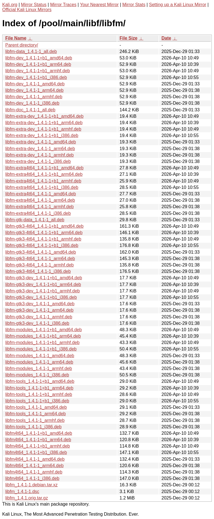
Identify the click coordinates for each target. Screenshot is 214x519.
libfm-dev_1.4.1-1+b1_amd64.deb (38, 58)
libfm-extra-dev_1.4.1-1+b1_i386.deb (41, 135)
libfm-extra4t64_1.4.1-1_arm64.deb (40, 200)
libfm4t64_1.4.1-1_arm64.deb (34, 465)
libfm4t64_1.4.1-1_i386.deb (32, 478)
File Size (128, 38)
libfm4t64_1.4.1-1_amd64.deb (35, 459)
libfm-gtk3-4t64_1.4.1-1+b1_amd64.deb (44, 226)
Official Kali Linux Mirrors (27, 9)
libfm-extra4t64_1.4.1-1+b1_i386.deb (41, 187)
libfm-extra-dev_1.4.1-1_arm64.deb (40, 148)
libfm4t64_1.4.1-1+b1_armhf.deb (37, 446)
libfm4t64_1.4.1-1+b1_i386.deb (36, 452)
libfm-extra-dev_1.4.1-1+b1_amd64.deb (44, 116)
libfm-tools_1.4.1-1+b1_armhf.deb (38, 394)
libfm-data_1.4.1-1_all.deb (31, 51)
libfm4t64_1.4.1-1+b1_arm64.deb (38, 439)
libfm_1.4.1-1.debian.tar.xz (31, 484)
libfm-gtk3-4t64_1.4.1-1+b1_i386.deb (41, 245)
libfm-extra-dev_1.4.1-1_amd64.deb (40, 142)
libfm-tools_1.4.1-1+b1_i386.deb (37, 400)
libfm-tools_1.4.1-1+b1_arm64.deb (39, 388)
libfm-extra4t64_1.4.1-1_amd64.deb (40, 193)
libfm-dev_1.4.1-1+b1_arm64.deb (38, 64)
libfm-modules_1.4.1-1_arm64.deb (39, 362)
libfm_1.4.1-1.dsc (22, 491)
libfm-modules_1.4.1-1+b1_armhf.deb (42, 342)
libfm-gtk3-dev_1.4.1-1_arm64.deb (39, 310)
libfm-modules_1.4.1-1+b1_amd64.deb (43, 329)
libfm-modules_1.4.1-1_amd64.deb (39, 355)
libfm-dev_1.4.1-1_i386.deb (32, 103)
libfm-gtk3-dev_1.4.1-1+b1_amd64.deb (43, 277)
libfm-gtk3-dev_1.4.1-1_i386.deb (37, 323)
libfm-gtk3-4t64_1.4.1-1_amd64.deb (40, 252)
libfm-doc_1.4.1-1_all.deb (30, 109)
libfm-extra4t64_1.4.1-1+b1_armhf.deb (43, 181)
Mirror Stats (133, 4)
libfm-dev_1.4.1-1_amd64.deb (35, 83)
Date (166, 38)
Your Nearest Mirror (99, 4)
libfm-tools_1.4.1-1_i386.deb (33, 426)
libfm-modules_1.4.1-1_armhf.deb (38, 368)
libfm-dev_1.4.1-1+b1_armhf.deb (37, 70)
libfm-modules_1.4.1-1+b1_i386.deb (41, 349)
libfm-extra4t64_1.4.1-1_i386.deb (38, 213)
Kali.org (9, 4)
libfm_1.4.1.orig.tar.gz (26, 498)
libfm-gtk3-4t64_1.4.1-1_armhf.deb (39, 265)
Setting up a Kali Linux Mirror (177, 4)
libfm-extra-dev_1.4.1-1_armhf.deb (39, 155)
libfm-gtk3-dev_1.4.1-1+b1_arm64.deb (43, 284)
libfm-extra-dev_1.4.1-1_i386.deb (38, 161)
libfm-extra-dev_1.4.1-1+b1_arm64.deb (43, 122)
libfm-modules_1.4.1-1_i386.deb (37, 375)
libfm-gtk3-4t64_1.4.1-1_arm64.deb (40, 258)
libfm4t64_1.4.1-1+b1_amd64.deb (38, 433)
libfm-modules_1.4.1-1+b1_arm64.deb (43, 336)
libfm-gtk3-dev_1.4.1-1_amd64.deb (39, 303)
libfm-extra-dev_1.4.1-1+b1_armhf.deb (43, 129)
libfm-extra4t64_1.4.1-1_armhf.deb (39, 206)
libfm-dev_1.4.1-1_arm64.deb (34, 90)
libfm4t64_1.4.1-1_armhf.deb (33, 472)
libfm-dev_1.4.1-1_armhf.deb (33, 96)
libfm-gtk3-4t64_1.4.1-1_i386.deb (38, 271)
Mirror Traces (63, 4)
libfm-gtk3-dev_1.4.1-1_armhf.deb (38, 316)
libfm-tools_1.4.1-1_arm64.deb (35, 413)
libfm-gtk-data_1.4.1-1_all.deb (34, 219)
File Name (15, 38)
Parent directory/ (21, 45)
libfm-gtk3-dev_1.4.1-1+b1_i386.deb (41, 297)
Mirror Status (34, 4)
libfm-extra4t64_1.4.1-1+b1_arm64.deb (43, 174)
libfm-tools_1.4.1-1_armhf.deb (35, 420)
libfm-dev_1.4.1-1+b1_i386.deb (36, 77)
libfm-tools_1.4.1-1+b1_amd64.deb (39, 381)
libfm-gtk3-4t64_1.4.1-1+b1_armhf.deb (43, 239)
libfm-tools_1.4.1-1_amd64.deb (36, 407)
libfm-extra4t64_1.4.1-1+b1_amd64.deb (44, 167)
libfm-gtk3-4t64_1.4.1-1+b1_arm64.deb (43, 232)
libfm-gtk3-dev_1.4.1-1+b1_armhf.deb (42, 291)
